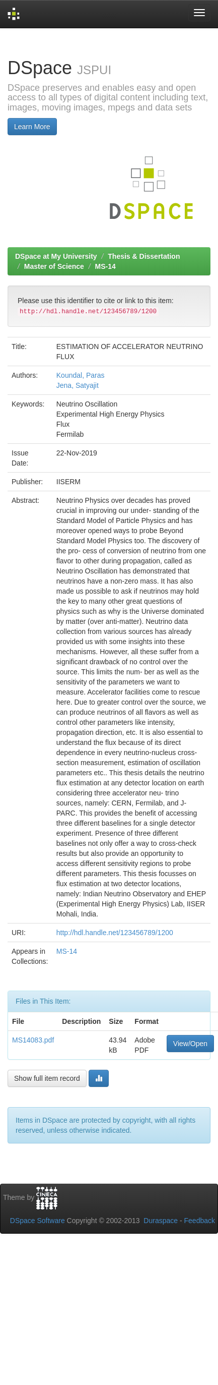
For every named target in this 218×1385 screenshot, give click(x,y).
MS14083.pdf (33, 1040)
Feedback (199, 1221)
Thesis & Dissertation (144, 256)
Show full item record (47, 1078)
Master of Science (54, 266)
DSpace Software (37, 1221)
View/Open (190, 1044)
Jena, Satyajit (77, 385)
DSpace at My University (56, 256)
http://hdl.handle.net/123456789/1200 (114, 933)
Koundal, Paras (80, 375)
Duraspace (160, 1221)
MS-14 (105, 266)
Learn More (32, 127)
